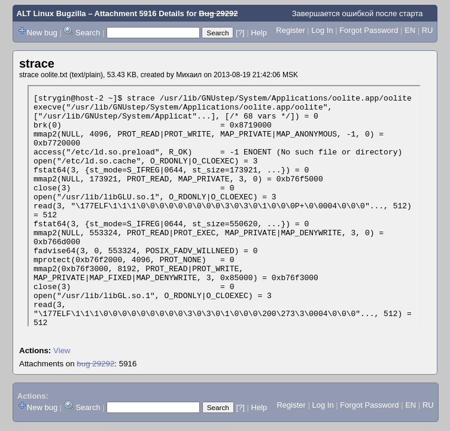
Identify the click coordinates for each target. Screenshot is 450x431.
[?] (240, 32)
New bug (42, 32)
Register (290, 30)
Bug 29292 (218, 13)
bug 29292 (95, 363)
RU (427, 30)
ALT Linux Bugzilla (51, 13)
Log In (322, 30)
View (62, 350)
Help (259, 32)
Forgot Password (368, 30)
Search (87, 32)
